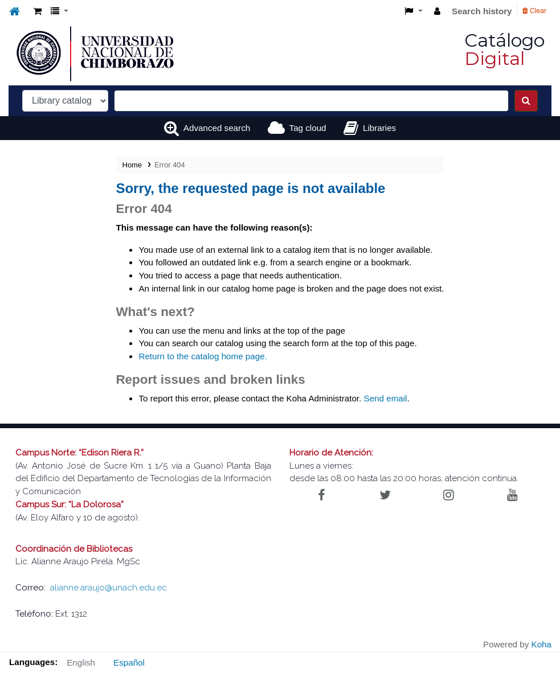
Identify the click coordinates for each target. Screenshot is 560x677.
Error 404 (169, 165)
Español (129, 662)
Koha (541, 644)
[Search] (526, 101)
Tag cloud (307, 128)
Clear (534, 11)
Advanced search (216, 128)
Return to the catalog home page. (202, 356)
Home (132, 165)
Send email (385, 398)
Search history (482, 11)
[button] (37, 12)
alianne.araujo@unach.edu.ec (108, 587)
